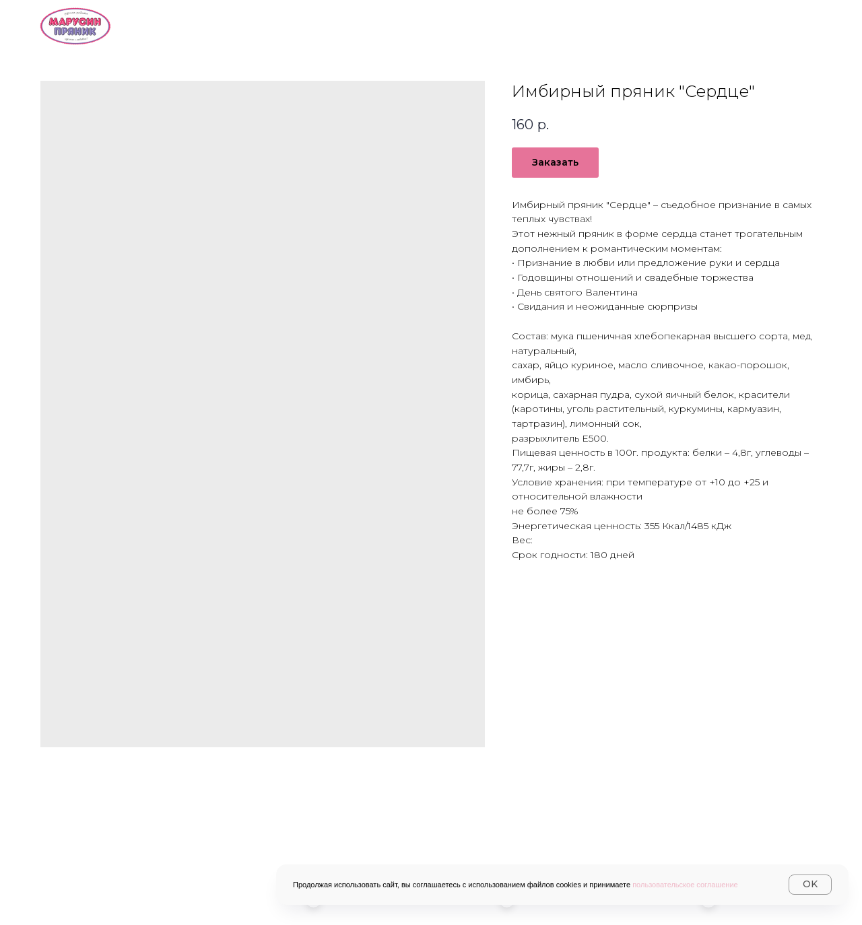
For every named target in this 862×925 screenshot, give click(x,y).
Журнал (795, 24)
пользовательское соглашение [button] (685, 885)
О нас (377, 24)
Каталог (458, 24)
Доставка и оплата (579, 24)
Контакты (703, 24)
